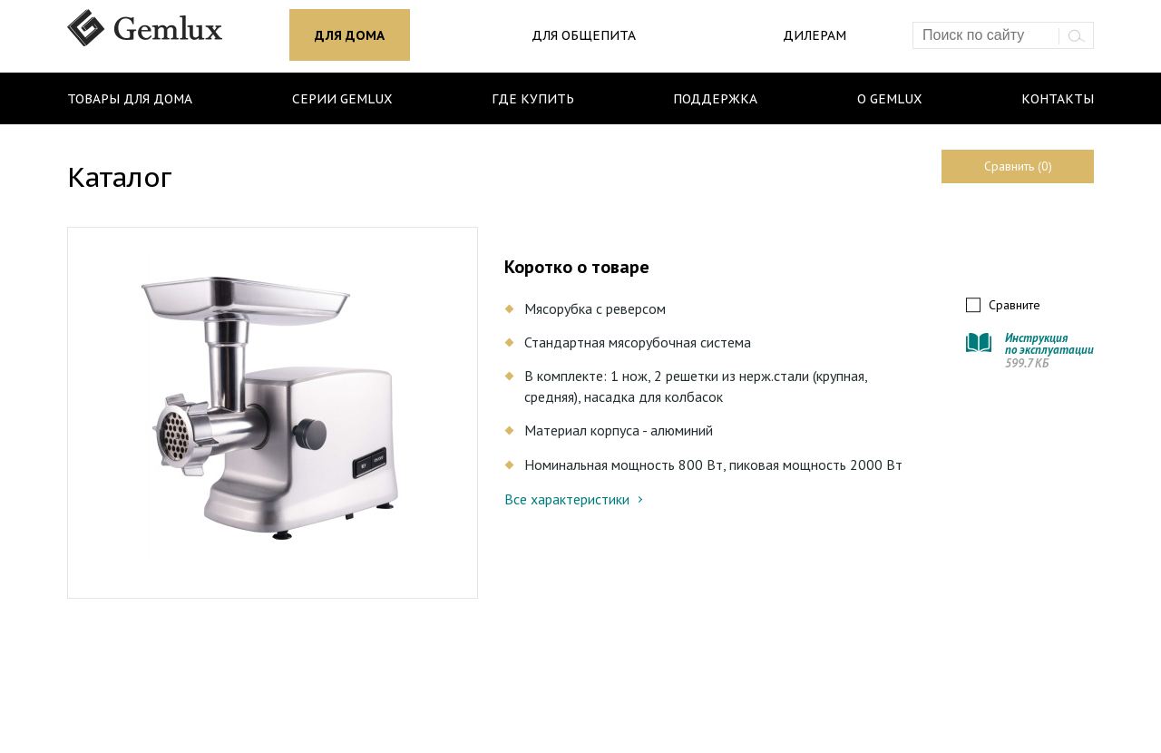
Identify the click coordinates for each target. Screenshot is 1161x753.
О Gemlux (889, 99)
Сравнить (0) (1018, 166)
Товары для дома (129, 99)
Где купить (533, 99)
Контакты (1057, 99)
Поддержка (715, 99)
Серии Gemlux (342, 99)
